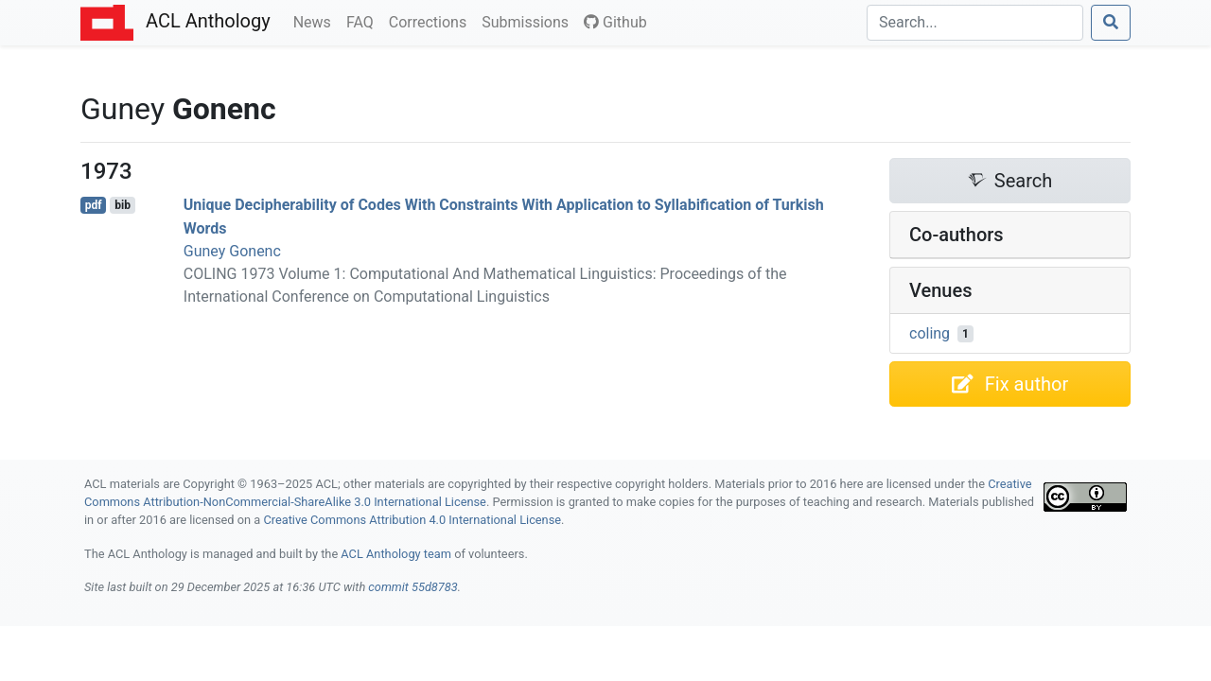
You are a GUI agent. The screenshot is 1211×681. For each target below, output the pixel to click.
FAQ (363, 20)
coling (929, 333)
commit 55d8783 (412, 587)
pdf (93, 205)
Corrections (431, 20)
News (316, 20)
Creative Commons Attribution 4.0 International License (412, 520)
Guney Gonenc (232, 251)
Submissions (529, 20)
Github (615, 22)
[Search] (975, 23)
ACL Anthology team (396, 554)
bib (122, 205)
